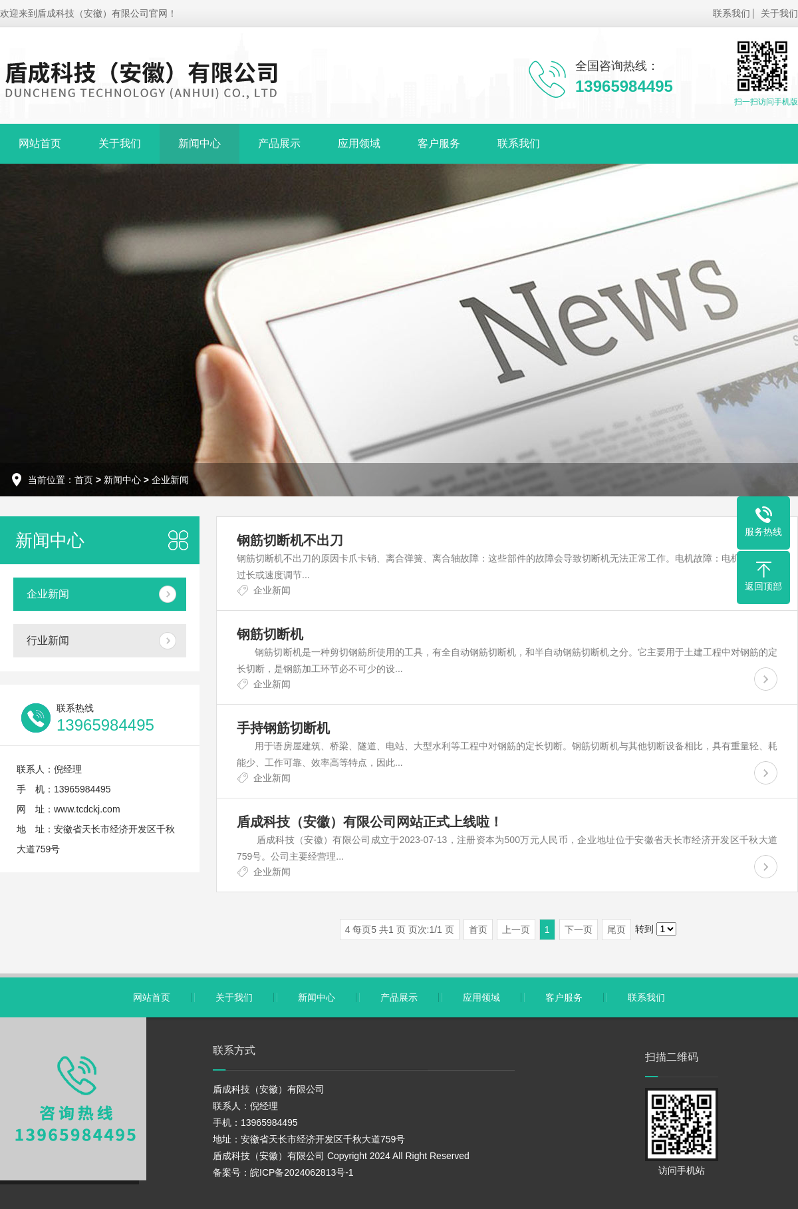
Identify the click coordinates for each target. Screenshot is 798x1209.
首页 (83, 479)
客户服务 (439, 143)
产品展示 (279, 143)
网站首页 (40, 143)
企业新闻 (170, 479)
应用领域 (359, 143)
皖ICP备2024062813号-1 (302, 1172)
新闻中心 (199, 143)
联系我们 (731, 13)
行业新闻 (48, 640)
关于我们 (779, 13)
